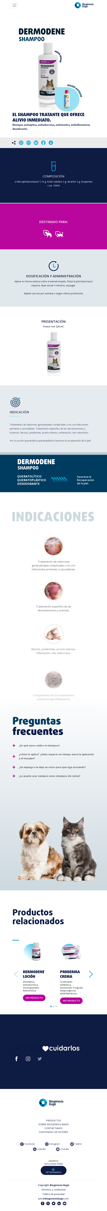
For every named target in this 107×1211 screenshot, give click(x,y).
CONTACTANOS (53, 1128)
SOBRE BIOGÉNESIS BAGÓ (53, 1124)
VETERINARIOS (53, 1170)
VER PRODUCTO (34, 997)
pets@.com (53, 1198)
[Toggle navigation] (14, 5)
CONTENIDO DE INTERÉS (53, 1132)
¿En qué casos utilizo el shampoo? (39, 745)
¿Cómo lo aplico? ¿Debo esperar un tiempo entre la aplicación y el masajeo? (56, 756)
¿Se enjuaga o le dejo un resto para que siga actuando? (52, 767)
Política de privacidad (54, 1194)
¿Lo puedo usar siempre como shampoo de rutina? (49, 776)
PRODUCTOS (53, 1120)
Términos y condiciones (53, 1189)
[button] (91, 974)
